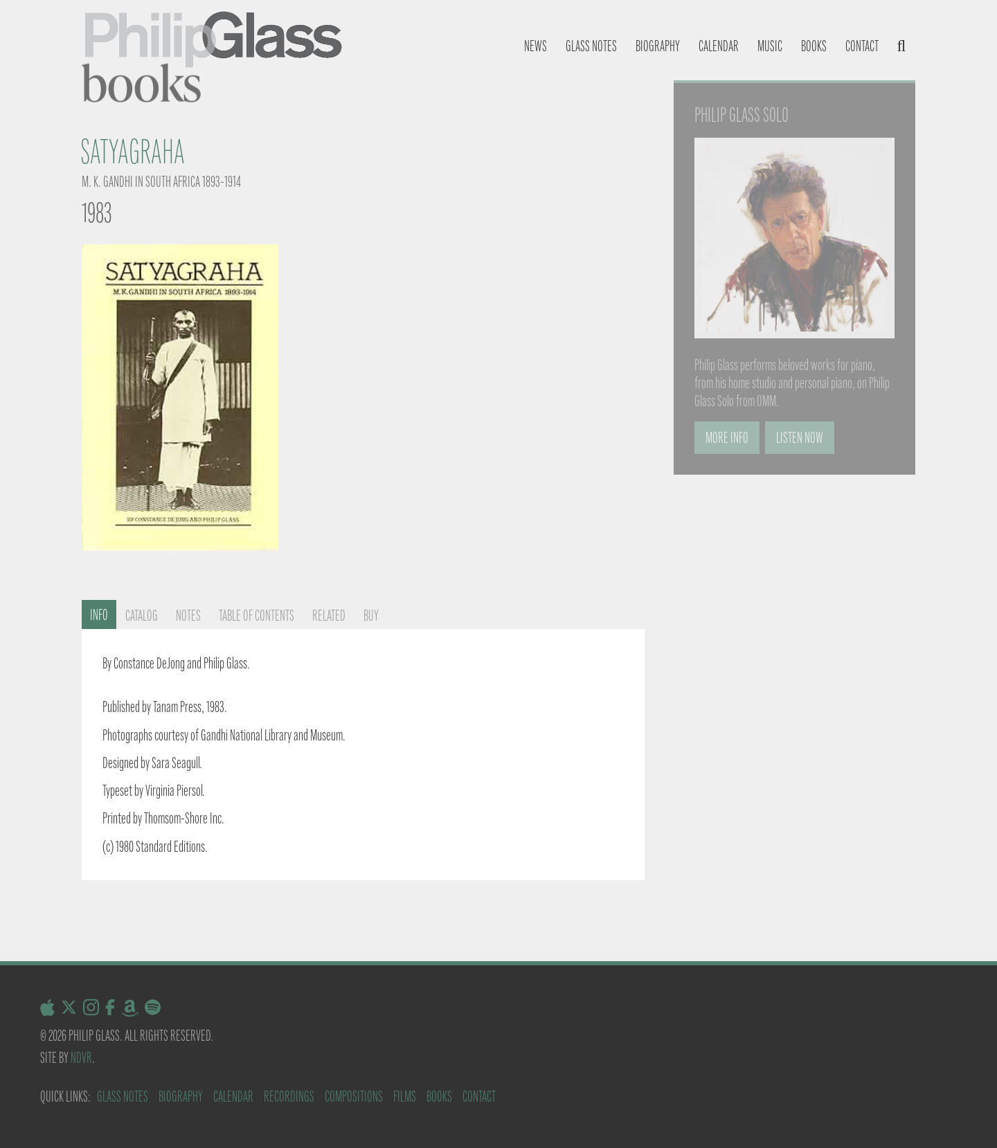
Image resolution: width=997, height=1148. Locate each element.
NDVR (81, 1057)
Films (404, 1096)
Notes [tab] (188, 615)
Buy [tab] (371, 615)
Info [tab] (99, 614)
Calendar (719, 46)
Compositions (354, 1096)
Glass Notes (122, 1096)
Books (814, 46)
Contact (862, 46)
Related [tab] (328, 615)
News (535, 46)
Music (769, 46)
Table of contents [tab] (256, 615)
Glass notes (591, 46)
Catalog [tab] (141, 615)
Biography (658, 46)
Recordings (289, 1096)
